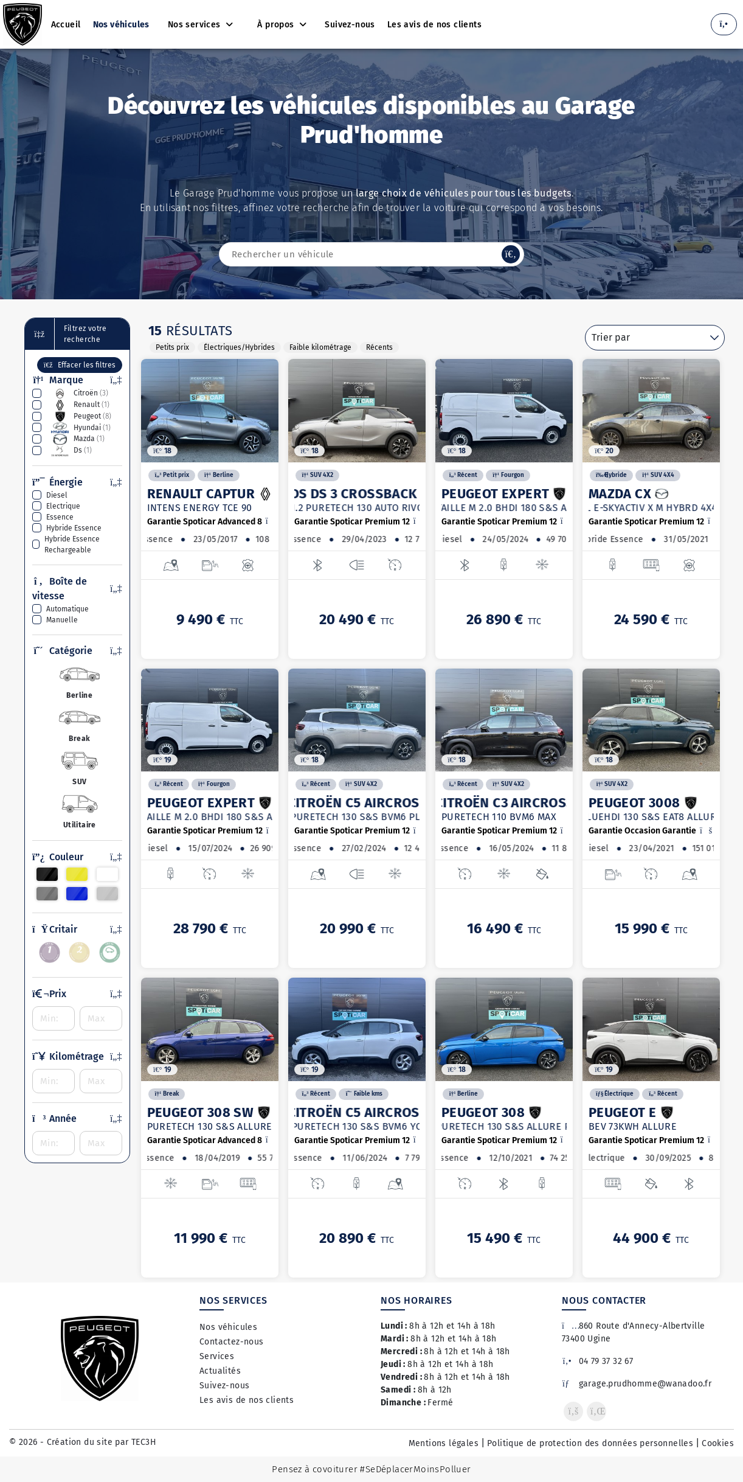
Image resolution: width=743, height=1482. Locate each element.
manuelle (62, 620)
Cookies (718, 1443)
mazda (75, 439)
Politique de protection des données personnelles (590, 1443)
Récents (379, 347)
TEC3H (143, 1442)
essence (60, 517)
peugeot (78, 416)
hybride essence (74, 528)
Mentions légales (444, 1443)
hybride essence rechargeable (72, 544)
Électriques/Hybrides (239, 347)
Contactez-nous (231, 1342)
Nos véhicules (228, 1327)
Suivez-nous (224, 1385)
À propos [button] (277, 24)
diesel (56, 495)
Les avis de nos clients (246, 1400)
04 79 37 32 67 (597, 1361)
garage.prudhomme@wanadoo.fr (636, 1384)
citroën (77, 393)
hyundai (78, 427)
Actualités (220, 1371)
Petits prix (172, 347)
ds (69, 450)
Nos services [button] (195, 24)
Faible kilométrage (320, 347)
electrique (63, 506)
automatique (67, 609)
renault (77, 405)
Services (216, 1356)
